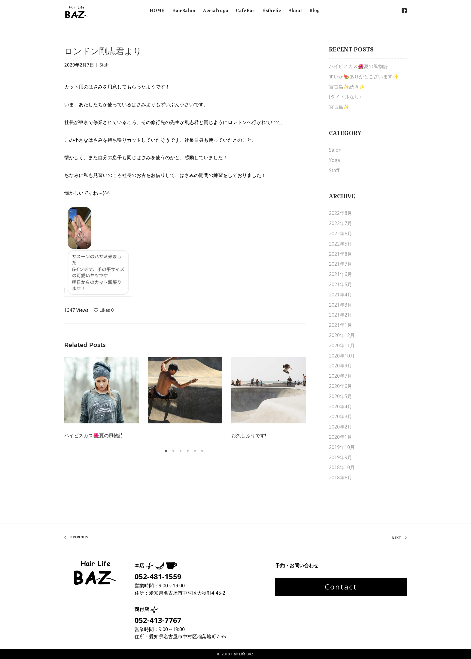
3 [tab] (181, 453)
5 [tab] (196, 453)
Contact (341, 587)
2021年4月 (340, 294)
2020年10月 (342, 355)
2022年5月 (340, 243)
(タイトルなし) (345, 96)
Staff (104, 65)
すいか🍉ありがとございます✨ (364, 76)
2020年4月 (340, 406)
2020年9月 (340, 365)
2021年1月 (340, 325)
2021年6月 (340, 274)
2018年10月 (342, 467)
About (295, 12)
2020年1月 (340, 437)
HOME (157, 12)
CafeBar (245, 12)
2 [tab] (174, 453)
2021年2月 (340, 314)
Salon (335, 150)
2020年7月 (340, 376)
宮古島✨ (339, 107)
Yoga (334, 160)
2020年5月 (340, 396)
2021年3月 (340, 305)
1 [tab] (167, 453)
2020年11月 (342, 345)
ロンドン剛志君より (103, 51)
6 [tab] (203, 453)
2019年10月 (342, 447)
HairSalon (184, 12)
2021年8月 (340, 254)
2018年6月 (340, 477)
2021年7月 (340, 264)
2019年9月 (340, 457)
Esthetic (271, 12)
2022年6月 (340, 233)
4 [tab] (188, 453)
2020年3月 (340, 416)
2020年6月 (340, 386)
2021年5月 (340, 284)
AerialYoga (215, 12)
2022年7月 (340, 223)
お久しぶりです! (248, 435)
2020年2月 (340, 426)
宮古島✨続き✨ (347, 86)
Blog (314, 12)
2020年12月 (342, 335)
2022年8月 (340, 213)
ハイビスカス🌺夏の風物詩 (93, 435)
